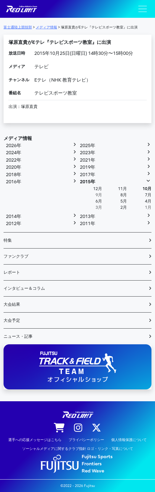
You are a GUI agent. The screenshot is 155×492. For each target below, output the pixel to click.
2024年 (13, 152)
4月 (148, 201)
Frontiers (92, 463)
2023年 (87, 152)
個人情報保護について (129, 440)
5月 (123, 201)
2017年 (87, 174)
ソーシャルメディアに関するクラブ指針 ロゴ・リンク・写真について (77, 449)
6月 (99, 201)
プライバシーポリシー (86, 440)
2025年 (87, 145)
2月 (123, 207)
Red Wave (93, 471)
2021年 (87, 160)
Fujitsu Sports (97, 456)
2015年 (87, 181)
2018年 (13, 174)
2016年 (13, 181)
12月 (97, 188)
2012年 (13, 223)
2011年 (87, 223)
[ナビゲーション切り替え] (142, 8)
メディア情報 (18, 138)
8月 (123, 195)
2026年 (13, 145)
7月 (148, 195)
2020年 (13, 167)
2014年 (13, 216)
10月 (147, 188)
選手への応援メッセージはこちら (35, 440)
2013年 (87, 216)
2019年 (87, 167)
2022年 (13, 160)
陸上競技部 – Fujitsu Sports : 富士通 (21, 9)
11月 (122, 188)
